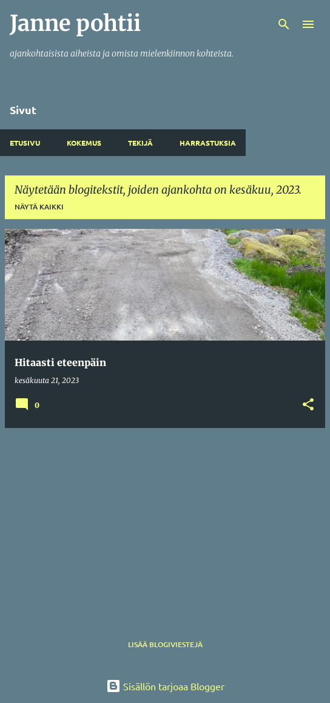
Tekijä (140, 143)
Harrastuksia (208, 143)
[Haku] (284, 24)
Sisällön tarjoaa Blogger (165, 686)
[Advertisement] (165, 523)
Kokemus (84, 143)
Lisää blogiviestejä (165, 644)
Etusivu (25, 143)
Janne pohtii (75, 23)
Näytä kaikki (39, 207)
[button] (308, 405)
